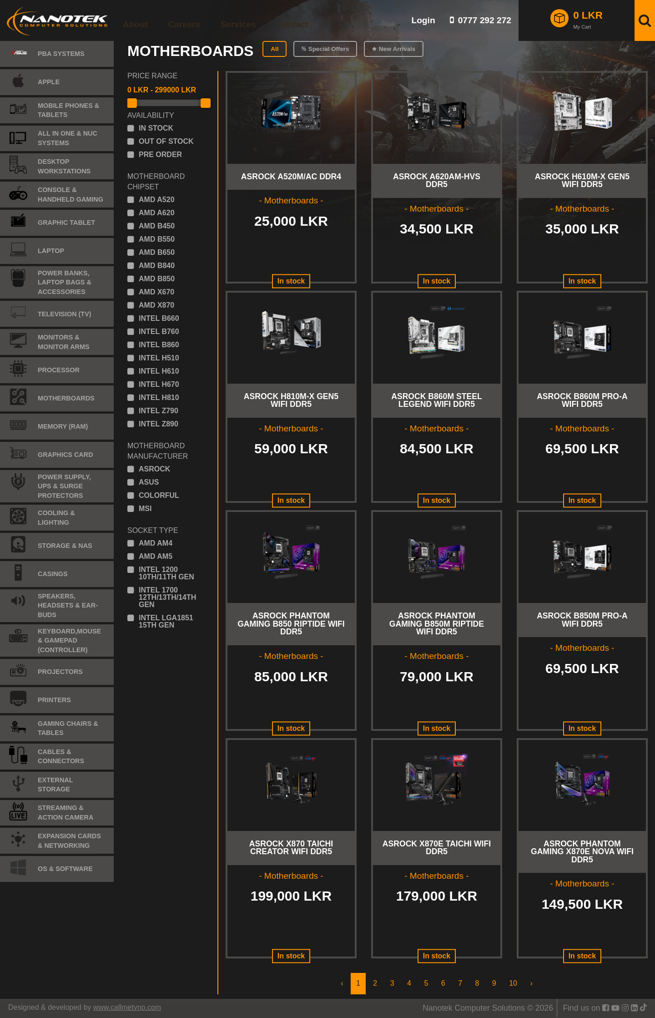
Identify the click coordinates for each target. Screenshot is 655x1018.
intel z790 (158, 411)
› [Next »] (531, 983)
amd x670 (156, 292)
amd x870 (156, 305)
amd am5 (155, 556)
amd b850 (157, 279)
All (274, 49)
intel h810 (159, 397)
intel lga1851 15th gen (166, 621)
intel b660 (159, 318)
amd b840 (157, 265)
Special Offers (328, 49)
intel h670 (159, 384)
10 (513, 983)
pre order (160, 154)
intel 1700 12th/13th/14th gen (167, 597)
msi (145, 508)
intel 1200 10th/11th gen (166, 573)
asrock (154, 469)
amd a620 (157, 213)
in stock (156, 128)
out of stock (166, 141)
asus (149, 482)
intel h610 (159, 371)
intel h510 (159, 358)
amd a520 (157, 199)
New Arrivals (397, 49)
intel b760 (159, 331)
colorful (159, 495)
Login (423, 20)
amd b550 (157, 239)
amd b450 (157, 226)
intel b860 (159, 345)
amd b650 (157, 252)
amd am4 (155, 543)
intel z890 (158, 424)
